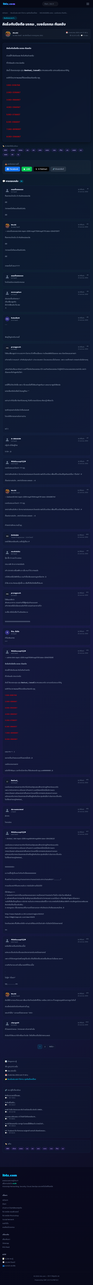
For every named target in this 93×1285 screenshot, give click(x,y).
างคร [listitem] (5, 154)
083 (7, 1148)
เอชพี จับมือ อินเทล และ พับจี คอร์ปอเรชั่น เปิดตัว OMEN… (46, 1110)
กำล (57, 1148)
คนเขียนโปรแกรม (8, 1227)
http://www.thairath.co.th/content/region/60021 (24, 914)
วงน (51, 1148)
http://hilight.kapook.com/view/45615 (20, 917)
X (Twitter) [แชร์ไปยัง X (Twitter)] (41, 169)
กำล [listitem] (61, 150)
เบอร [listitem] (47, 150)
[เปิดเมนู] (87, 4)
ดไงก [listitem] (13, 150)
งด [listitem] (67, 150)
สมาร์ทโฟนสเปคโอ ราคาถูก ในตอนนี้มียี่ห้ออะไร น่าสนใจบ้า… (46, 1124)
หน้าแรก (5, 13)
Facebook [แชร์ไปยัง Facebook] (12, 169)
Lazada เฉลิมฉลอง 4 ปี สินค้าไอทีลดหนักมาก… (46, 1117)
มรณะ (21, 1148)
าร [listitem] (18, 154)
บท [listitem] (12, 154)
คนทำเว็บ (5, 1223)
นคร (38, 1148)
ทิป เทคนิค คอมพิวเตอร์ (10, 1211)
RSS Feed (5, 1247)
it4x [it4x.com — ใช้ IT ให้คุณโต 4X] (9, 4)
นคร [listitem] (40, 150)
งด (63, 1148)
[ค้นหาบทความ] (50, 4)
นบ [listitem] (81, 150)
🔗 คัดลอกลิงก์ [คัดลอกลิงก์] (58, 169)
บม (27, 1148)
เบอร (44, 1148)
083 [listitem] (5, 150)
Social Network (8, 1219)
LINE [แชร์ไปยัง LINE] (26, 169)
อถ (32, 1148)
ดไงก (14, 1148)
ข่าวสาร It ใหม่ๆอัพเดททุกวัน (12, 1208)
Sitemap (5, 1243)
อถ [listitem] (34, 150)
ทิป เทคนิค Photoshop (10, 1215)
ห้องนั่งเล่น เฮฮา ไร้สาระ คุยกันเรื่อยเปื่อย (23, 13)
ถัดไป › (51, 1046)
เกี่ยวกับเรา (6, 1239)
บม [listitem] (27, 150)
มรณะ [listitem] (20, 150)
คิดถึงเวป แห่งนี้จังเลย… (46, 1096)
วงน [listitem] (54, 150)
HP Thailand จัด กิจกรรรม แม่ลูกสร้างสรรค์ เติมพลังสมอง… (46, 1131)
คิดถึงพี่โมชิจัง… (46, 1103)
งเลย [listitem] (74, 150)
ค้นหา (4, 1204)
